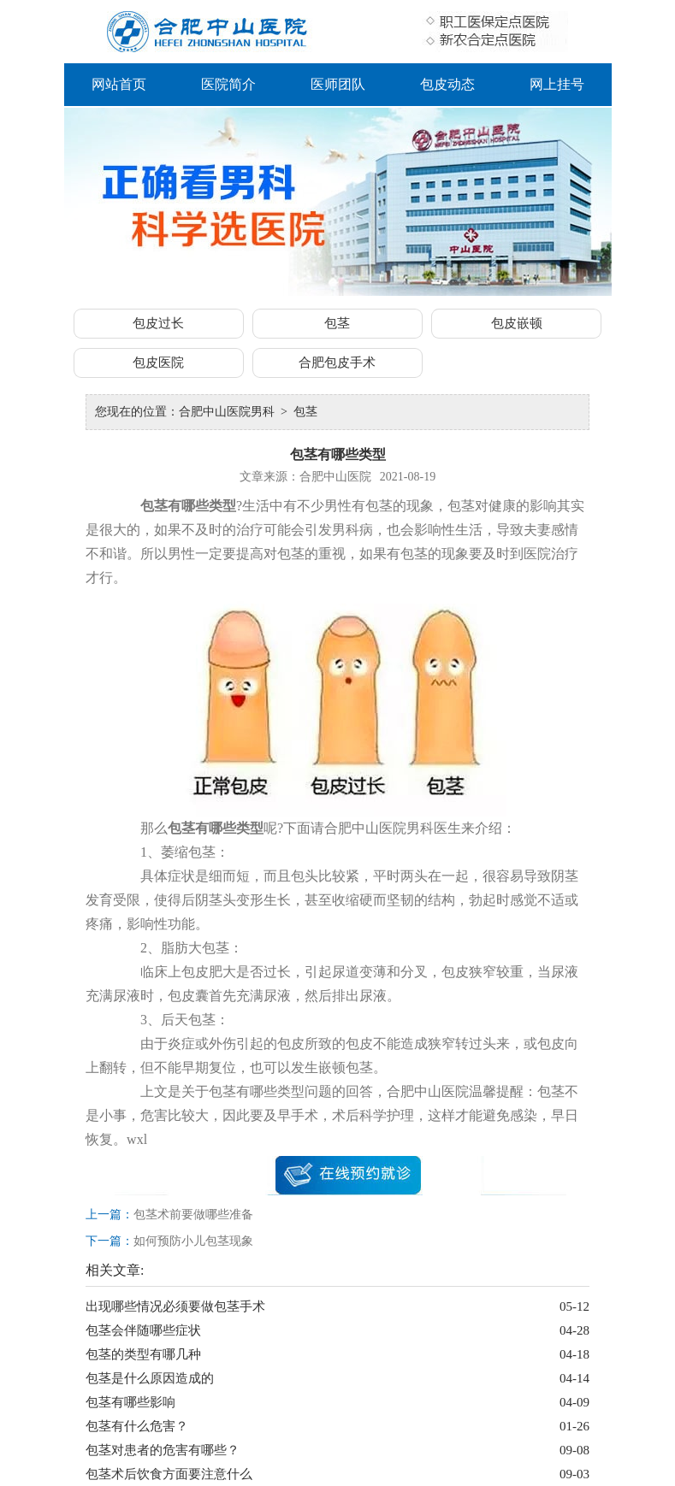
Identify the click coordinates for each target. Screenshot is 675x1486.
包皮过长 (158, 323)
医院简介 (228, 84)
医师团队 (338, 84)
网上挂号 (557, 84)
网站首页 (119, 84)
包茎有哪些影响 (130, 1402)
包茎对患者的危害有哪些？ (163, 1450)
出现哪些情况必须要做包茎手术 (175, 1306)
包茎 (337, 323)
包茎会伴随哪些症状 (143, 1330)
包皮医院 (158, 362)
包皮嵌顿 (516, 323)
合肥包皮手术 (337, 362)
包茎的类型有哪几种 (143, 1354)
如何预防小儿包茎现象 (193, 1241)
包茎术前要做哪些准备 (193, 1214)
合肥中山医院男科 (227, 411)
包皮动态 (447, 84)
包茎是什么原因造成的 (150, 1378)
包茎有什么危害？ (137, 1426)
